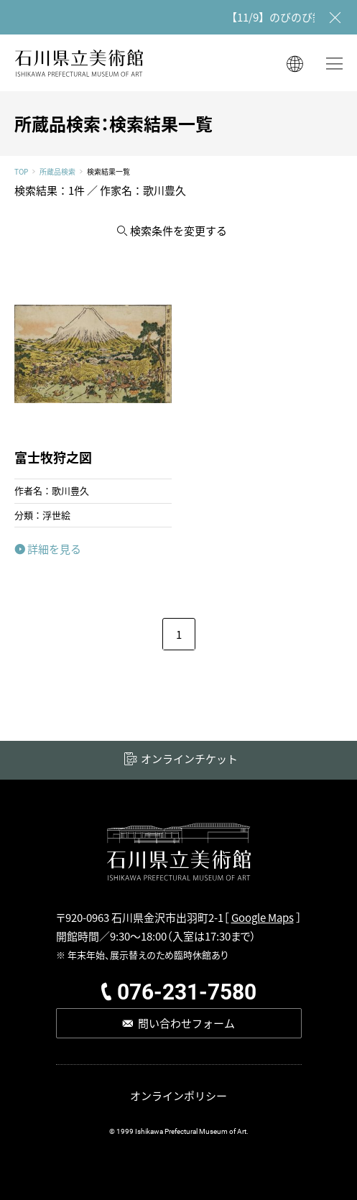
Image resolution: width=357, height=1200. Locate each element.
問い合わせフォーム (186, 1022)
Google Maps (262, 917)
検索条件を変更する (178, 230)
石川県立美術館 (79, 63)
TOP (21, 171)
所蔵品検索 (57, 171)
